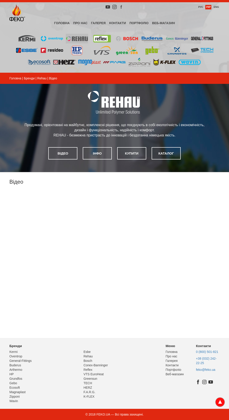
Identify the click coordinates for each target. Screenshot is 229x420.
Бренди (29, 78)
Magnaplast (17, 392)
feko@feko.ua (205, 369)
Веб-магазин (163, 23)
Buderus (15, 365)
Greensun (90, 378)
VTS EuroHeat (93, 374)
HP (11, 374)
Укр (208, 7)
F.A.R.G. (89, 392)
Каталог (166, 153)
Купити (131, 153)
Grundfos (15, 378)
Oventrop (15, 356)
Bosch (87, 361)
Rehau (42, 78)
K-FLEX (88, 396)
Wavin (13, 401)
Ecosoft (14, 387)
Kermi (13, 352)
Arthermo (15, 369)
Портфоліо (138, 23)
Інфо (97, 153)
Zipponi (14, 396)
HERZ (87, 387)
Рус (200, 7)
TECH (87, 383)
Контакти (117, 23)
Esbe (87, 352)
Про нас (80, 23)
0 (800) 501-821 (207, 352)
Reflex (87, 369)
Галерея (98, 23)
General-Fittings (20, 361)
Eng (216, 7)
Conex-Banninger (95, 365)
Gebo (13, 383)
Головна (62, 23)
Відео (62, 153)
